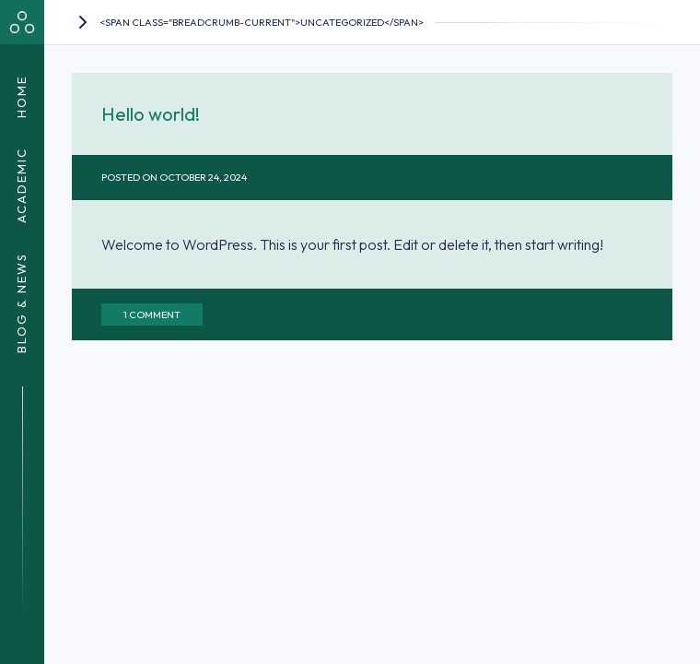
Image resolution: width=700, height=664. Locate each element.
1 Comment (152, 314)
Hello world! (150, 113)
